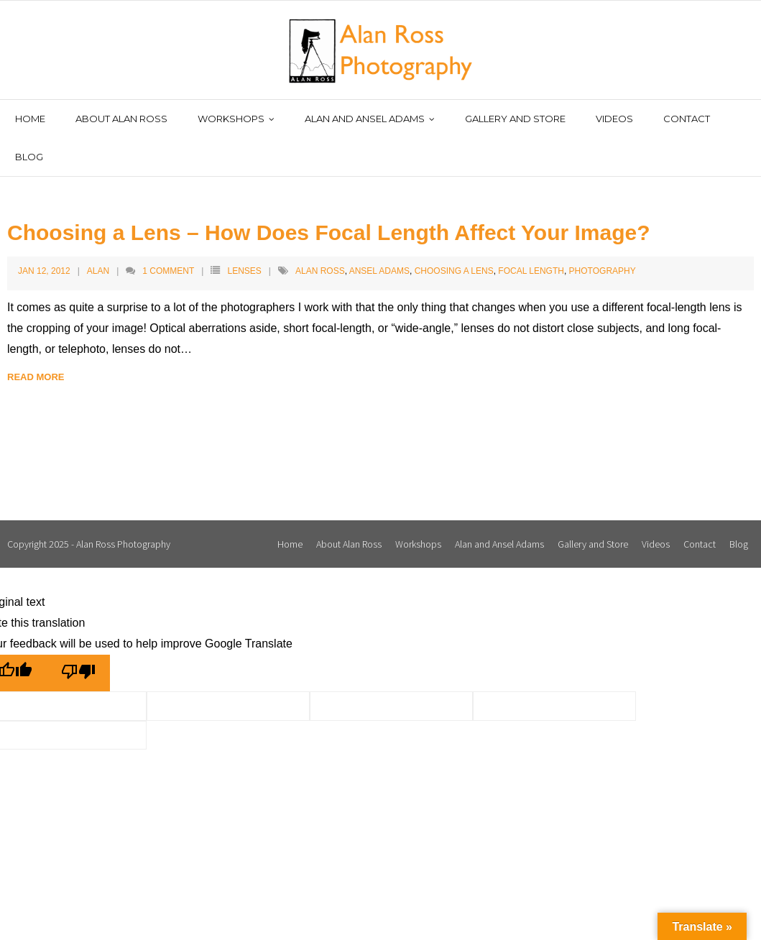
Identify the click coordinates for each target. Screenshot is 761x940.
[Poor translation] (78, 673)
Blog (738, 544)
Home (290, 544)
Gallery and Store (593, 544)
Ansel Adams (379, 271)
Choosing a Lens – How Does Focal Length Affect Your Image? (328, 232)
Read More (35, 377)
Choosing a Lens (454, 271)
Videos (656, 544)
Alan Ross (320, 271)
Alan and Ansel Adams (499, 544)
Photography (602, 271)
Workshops (418, 544)
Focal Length (531, 271)
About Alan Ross (349, 544)
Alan (98, 271)
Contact (699, 544)
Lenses (244, 271)
